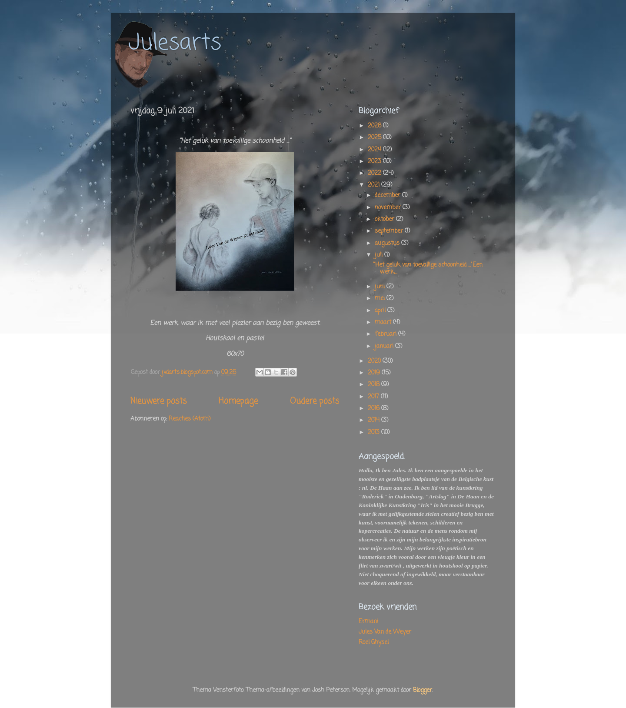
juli (379, 255)
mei (380, 298)
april (381, 310)
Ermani (368, 621)
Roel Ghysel (374, 642)
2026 (375, 125)
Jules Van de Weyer (385, 632)
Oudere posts (314, 401)
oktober (385, 219)
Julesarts (174, 43)
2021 (374, 185)
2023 (375, 161)
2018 (374, 384)
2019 (375, 372)
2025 (375, 137)
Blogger (422, 690)
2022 (375, 173)
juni (380, 286)
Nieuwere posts (158, 401)
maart (384, 322)
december (388, 195)
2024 (375, 149)
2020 (375, 361)
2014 (374, 420)
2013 (374, 432)
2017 (374, 396)
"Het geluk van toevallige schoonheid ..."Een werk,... (428, 268)
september (390, 231)
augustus (388, 243)
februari (386, 334)
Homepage (238, 401)
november (389, 207)
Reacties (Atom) (189, 419)
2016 (374, 408)
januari (385, 346)
